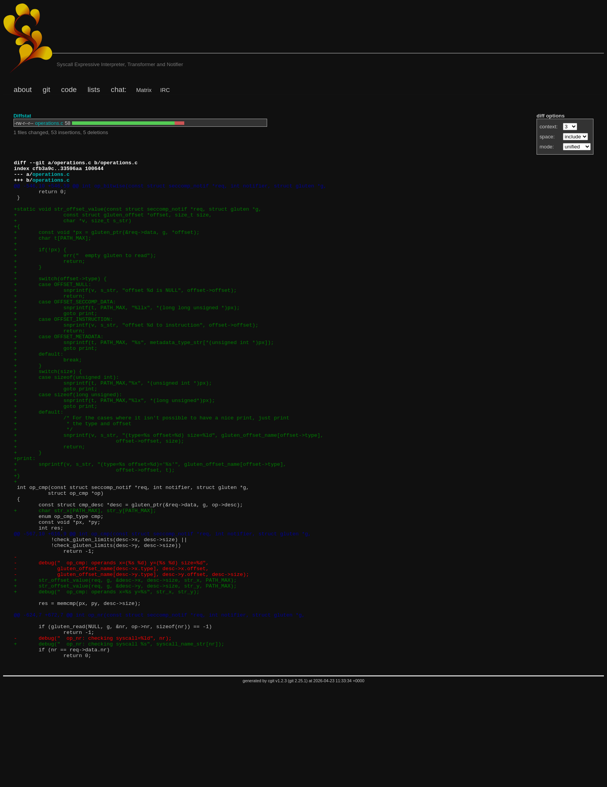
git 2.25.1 (297, 781)
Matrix (144, 90)
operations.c (49, 123)
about (23, 89)
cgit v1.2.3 (277, 781)
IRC (165, 90)
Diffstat (22, 116)
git (46, 89)
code (69, 89)
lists (93, 89)
